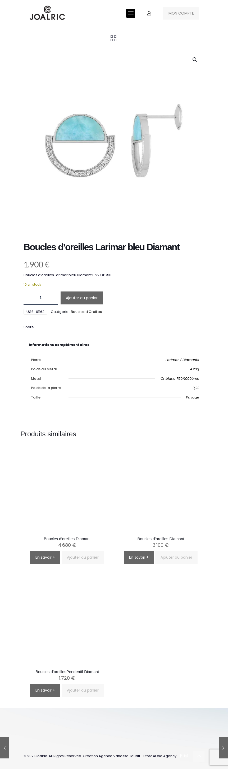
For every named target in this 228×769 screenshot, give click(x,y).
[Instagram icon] (186, 755)
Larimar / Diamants (182, 359)
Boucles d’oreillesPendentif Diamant (67, 671)
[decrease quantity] (29, 298)
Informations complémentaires (59, 344)
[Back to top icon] (198, 756)
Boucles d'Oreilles (86, 311)
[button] (195, 59)
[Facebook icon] (181, 755)
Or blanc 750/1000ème (180, 378)
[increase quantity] (52, 298)
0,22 (196, 387)
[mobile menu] (130, 13)
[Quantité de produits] (41, 298)
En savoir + (45, 557)
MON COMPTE (181, 13)
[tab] (59, 345)
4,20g (194, 369)
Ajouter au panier (82, 297)
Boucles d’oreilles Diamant (67, 538)
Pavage (192, 397)
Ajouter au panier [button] (83, 557)
